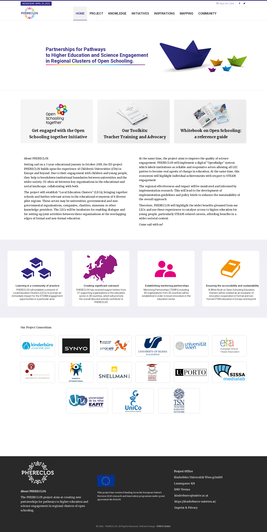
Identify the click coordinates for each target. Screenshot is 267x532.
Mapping (186, 13)
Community (207, 13)
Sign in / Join (225, 3)
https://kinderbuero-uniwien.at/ (195, 501)
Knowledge (117, 13)
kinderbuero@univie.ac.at (191, 495)
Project (96, 13)
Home (80, 13)
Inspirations (164, 13)
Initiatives (140, 13)
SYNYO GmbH (164, 526)
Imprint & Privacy (186, 507)
